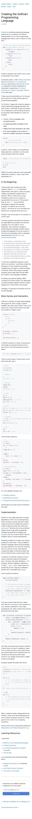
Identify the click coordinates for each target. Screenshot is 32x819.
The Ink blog (7, 753)
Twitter (9, 6)
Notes (27, 4)
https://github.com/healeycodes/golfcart (14, 728)
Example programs (9, 495)
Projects (21, 4)
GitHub (3, 6)
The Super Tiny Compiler (11, 771)
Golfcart (3, 32)
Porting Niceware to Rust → (10, 807)
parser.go (4, 528)
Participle (16, 520)
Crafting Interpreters (24, 80)
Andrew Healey (6, 4)
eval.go (23, 570)
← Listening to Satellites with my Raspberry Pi (15, 801)
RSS (14, 6)
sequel (5, 765)
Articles (14, 4)
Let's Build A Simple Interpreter (13, 768)
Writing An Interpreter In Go (12, 763)
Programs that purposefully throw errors (16, 500)
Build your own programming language (15, 743)
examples (4, 534)
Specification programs (10, 498)
